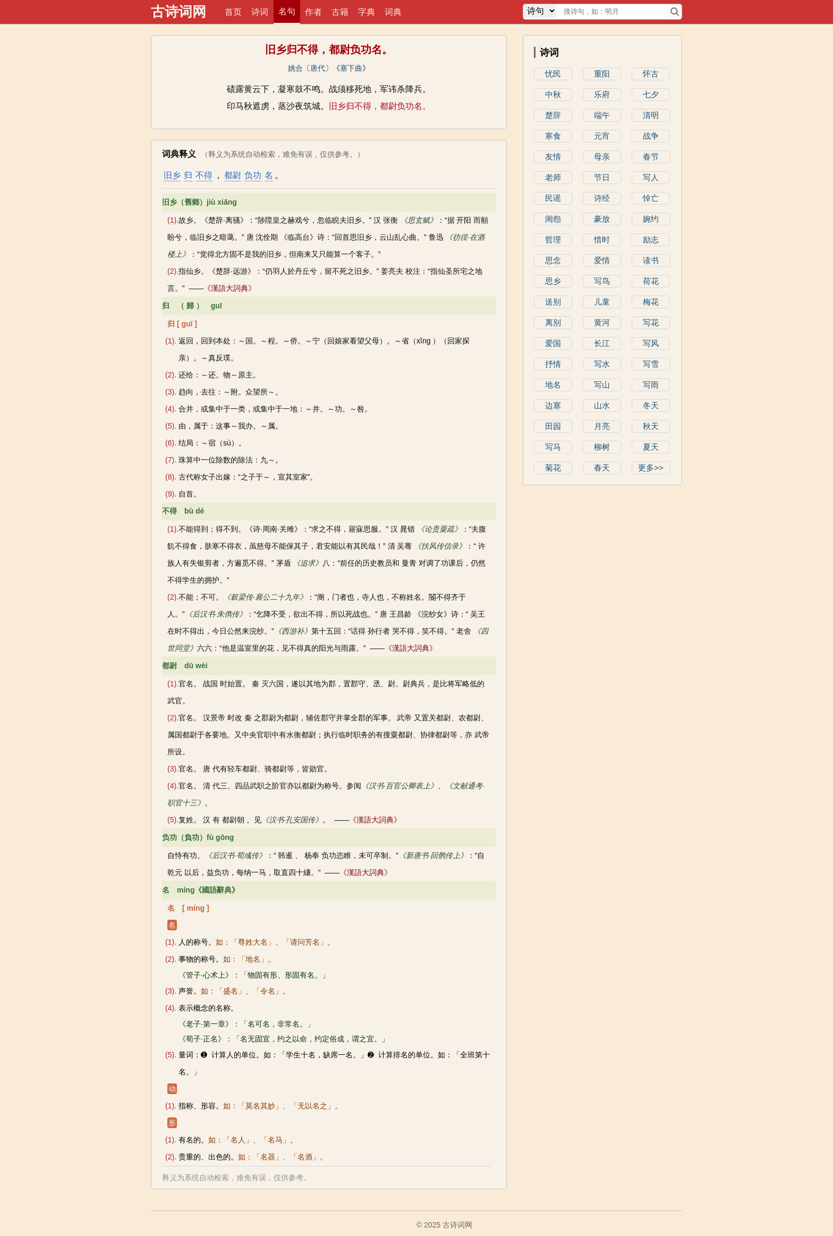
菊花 (553, 467)
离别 (553, 322)
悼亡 (651, 198)
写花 (651, 322)
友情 (553, 156)
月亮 (602, 426)
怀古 (651, 73)
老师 (553, 177)
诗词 (259, 11)
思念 (553, 260)
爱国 (553, 343)
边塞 (553, 405)
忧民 (553, 73)
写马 (553, 446)
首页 (233, 11)
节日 (602, 177)
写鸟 (602, 280)
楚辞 (553, 115)
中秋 (553, 94)
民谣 (553, 198)
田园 (553, 426)
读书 (651, 260)
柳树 (602, 446)
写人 (651, 177)
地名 (553, 384)
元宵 (602, 135)
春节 (651, 156)
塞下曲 (351, 68)
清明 (651, 115)
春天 (602, 467)
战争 (651, 135)
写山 (602, 384)
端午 (602, 115)
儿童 (602, 301)
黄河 (602, 322)
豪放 (602, 218)
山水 (602, 405)
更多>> (651, 467)
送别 (553, 301)
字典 (366, 11)
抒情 (553, 363)
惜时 (602, 239)
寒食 (553, 135)
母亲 (602, 156)
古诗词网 (178, 12)
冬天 (651, 405)
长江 (602, 343)
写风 (651, 343)
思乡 (553, 280)
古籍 (340, 11)
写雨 (651, 384)
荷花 (651, 280)
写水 (602, 363)
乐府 (602, 94)
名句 (286, 11)
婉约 (651, 218)
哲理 (553, 239)
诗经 (602, 198)
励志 (651, 239)
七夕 (651, 94)
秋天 (651, 426)
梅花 (651, 301)
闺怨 (553, 218)
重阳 (602, 73)
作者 (313, 11)
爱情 (602, 260)
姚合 (295, 68)
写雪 (651, 363)
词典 (393, 11)
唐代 (317, 68)
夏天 (651, 446)
